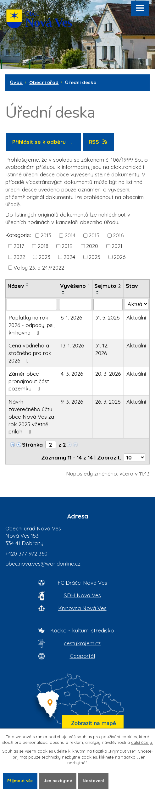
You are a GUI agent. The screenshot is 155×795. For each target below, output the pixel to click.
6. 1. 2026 (71, 317)
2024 (69, 256)
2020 (92, 246)
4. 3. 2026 (72, 373)
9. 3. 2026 (72, 401)
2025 (94, 256)
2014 (70, 235)
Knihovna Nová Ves (82, 608)
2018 (43, 246)
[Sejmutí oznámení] (108, 304)
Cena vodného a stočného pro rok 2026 (30, 353)
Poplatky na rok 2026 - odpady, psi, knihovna (31, 325)
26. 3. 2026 (107, 401)
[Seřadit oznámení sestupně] (27, 286)
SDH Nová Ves (82, 595)
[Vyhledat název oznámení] (32, 304)
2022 (19, 256)
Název (16, 285)
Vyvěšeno (75, 285)
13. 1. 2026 (72, 345)
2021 (117, 246)
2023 (44, 256)
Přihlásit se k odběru (43, 141)
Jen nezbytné (58, 780)
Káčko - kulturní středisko (82, 630)
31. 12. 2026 (101, 349)
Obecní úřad (43, 82)
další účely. (142, 742)
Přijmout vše (20, 780)
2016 (118, 235)
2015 (94, 235)
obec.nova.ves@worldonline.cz (42, 563)
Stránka (32, 444)
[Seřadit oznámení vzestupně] (27, 283)
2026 (119, 256)
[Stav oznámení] (136, 304)
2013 (46, 235)
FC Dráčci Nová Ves (82, 582)
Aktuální (136, 317)
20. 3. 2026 (108, 373)
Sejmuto (107, 285)
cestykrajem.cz (82, 643)
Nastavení (93, 780)
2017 (19, 246)
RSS (98, 141)
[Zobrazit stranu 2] (50, 444)
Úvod (16, 82)
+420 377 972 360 (26, 553)
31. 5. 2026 (107, 317)
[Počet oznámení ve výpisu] (134, 457)
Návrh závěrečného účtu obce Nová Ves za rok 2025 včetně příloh (31, 416)
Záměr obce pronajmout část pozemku (28, 381)
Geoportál (82, 656)
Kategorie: (18, 234)
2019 (67, 246)
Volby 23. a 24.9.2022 (39, 267)
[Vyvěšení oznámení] (75, 304)
